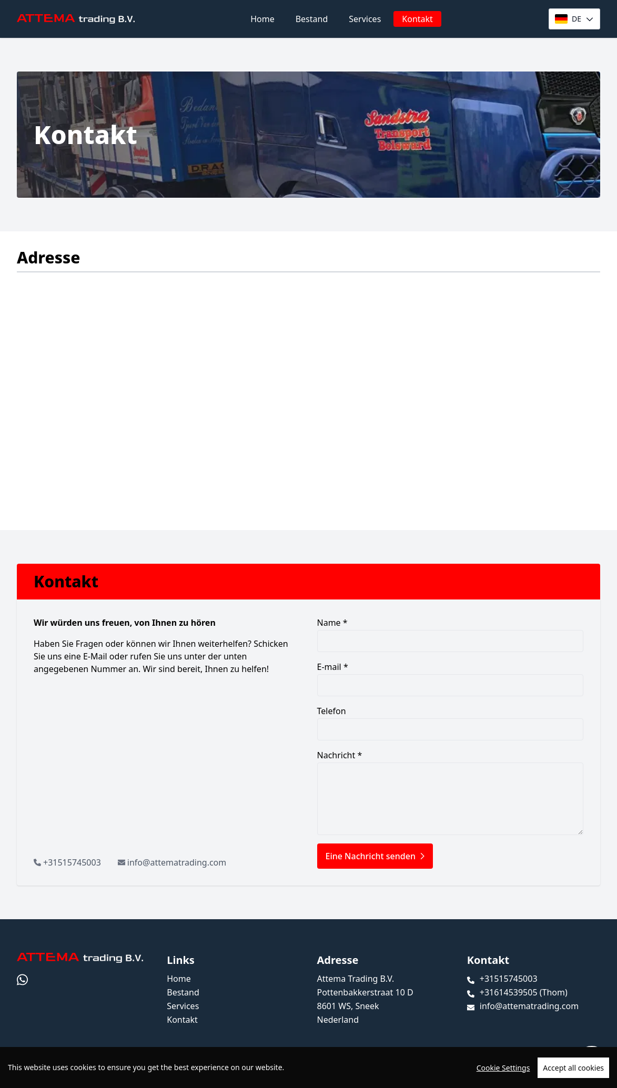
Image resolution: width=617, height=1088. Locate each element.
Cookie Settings (503, 1068)
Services (365, 19)
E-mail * (450, 678)
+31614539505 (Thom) (524, 992)
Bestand (312, 19)
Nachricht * (450, 792)
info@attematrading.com (176, 862)
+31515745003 (72, 862)
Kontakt (417, 19)
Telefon (450, 722)
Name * (450, 634)
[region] (308, 1067)
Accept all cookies (573, 1068)
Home (262, 19)
